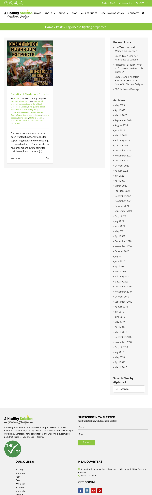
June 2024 (120, 130)
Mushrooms (16, 120)
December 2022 (123, 160)
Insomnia (20, 473)
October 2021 (122, 206)
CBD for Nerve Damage (127, 89)
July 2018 (119, 352)
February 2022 (122, 190)
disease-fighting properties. (32, 112)
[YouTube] (93, 490)
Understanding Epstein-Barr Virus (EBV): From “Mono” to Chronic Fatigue (129, 80)
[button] (143, 13)
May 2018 (120, 357)
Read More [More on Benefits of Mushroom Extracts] (15, 158)
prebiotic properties (30, 120)
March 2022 (121, 185)
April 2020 (120, 266)
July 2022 (119, 175)
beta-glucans (33, 106)
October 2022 (122, 165)
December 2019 (123, 286)
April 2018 (120, 362)
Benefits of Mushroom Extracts (30, 94)
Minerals (20, 491)
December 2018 (123, 337)
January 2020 (121, 281)
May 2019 (120, 321)
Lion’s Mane (23, 118)
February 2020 (122, 276)
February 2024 (122, 140)
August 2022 (121, 170)
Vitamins (20, 487)
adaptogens (27, 104)
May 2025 (120, 105)
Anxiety (19, 469)
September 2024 (123, 120)
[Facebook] (80, 490)
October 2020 (122, 251)
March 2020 (121, 271)
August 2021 (121, 216)
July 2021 (119, 221)
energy (32, 115)
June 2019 (120, 316)
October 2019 (122, 296)
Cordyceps (15, 112)
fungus (38, 115)
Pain (18, 476)
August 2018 (121, 347)
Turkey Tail (15, 123)
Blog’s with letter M (19, 101)
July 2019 (119, 311)
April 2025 (120, 110)
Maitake (32, 118)
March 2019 (121, 332)
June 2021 (120, 226)
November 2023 (123, 155)
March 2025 (121, 115)
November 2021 (123, 200)
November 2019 (123, 291)
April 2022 (120, 180)
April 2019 (120, 326)
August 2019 (121, 306)
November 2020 (123, 246)
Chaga (36, 109)
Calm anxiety (28, 109)
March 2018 (121, 367)
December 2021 (123, 196)
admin (16, 98)
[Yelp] (99, 490)
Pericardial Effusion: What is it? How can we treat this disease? (129, 68)
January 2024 (121, 145)
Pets (18, 480)
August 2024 (121, 125)
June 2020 (120, 261)
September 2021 (123, 211)
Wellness (20, 484)
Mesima (40, 118)
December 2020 (123, 241)
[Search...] (129, 388)
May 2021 (120, 231)
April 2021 (120, 236)
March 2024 (121, 135)
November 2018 (123, 342)
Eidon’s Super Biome (19, 115)
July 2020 (119, 256)
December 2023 (123, 150)
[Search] (116, 388)
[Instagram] (87, 490)
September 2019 (123, 301)
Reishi (41, 120)
